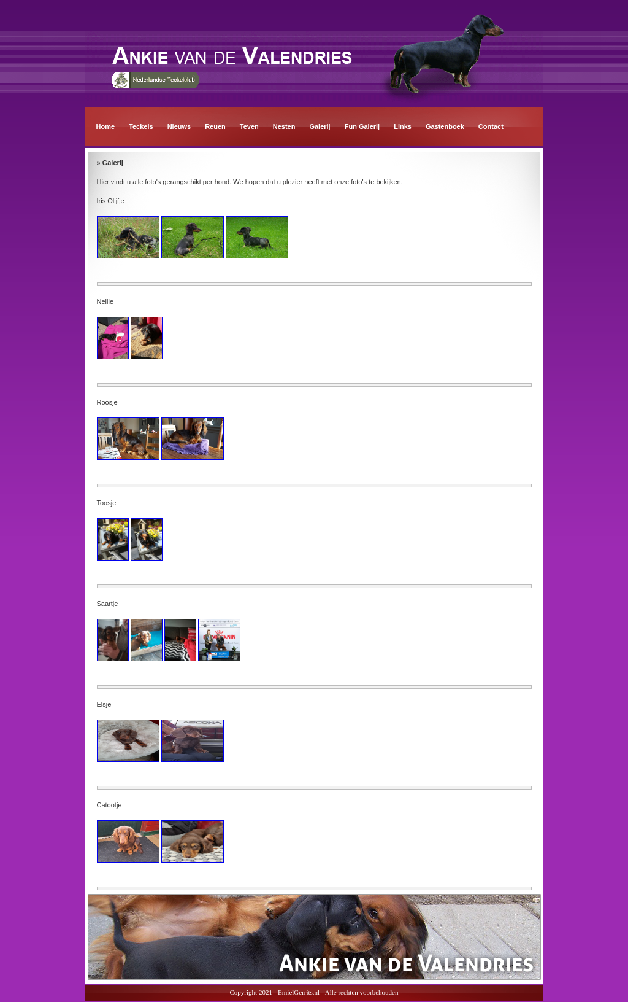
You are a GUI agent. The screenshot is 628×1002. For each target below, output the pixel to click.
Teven (249, 126)
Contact (491, 126)
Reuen (215, 126)
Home (105, 126)
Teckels (141, 126)
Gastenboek (445, 126)
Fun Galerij (362, 126)
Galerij (319, 126)
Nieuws (179, 126)
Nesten (284, 126)
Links (403, 126)
